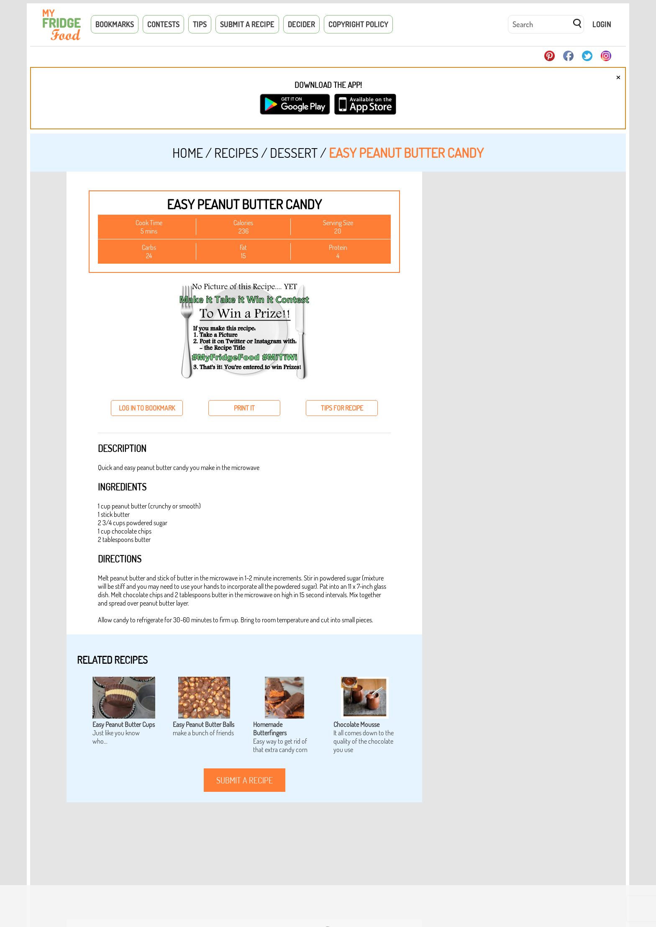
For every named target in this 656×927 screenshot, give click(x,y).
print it (244, 408)
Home (187, 152)
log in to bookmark (147, 408)
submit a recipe (244, 780)
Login (601, 24)
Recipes (236, 152)
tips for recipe (342, 408)
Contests (163, 24)
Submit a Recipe (247, 24)
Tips (200, 24)
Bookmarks (114, 24)
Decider (301, 24)
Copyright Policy (358, 24)
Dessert (294, 152)
